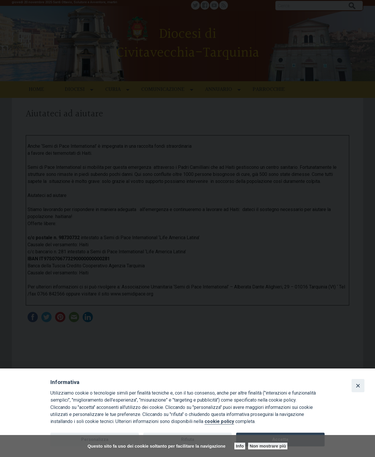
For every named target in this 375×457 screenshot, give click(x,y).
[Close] (358, 385)
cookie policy (219, 421)
